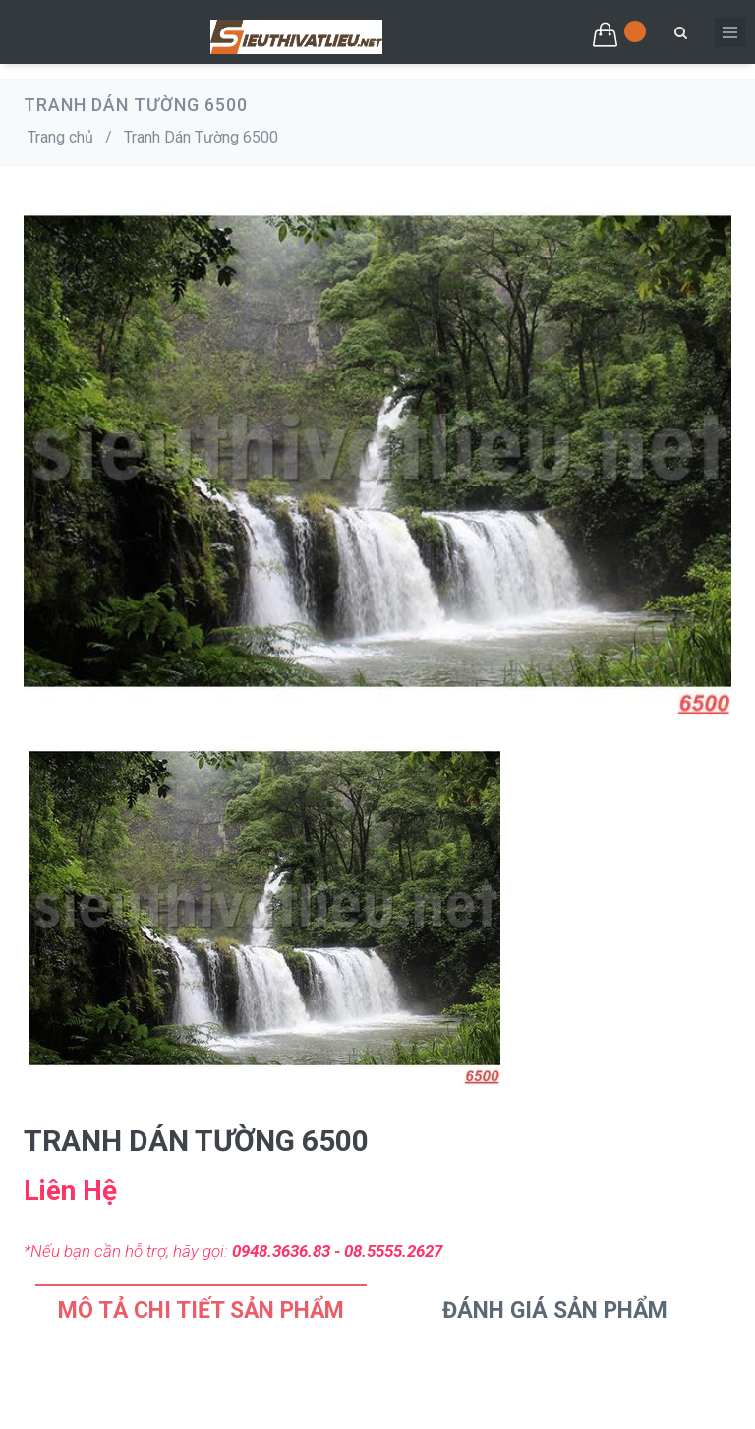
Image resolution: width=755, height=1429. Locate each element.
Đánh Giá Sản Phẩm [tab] (555, 1310)
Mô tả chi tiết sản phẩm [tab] (201, 1310)
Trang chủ (60, 137)
